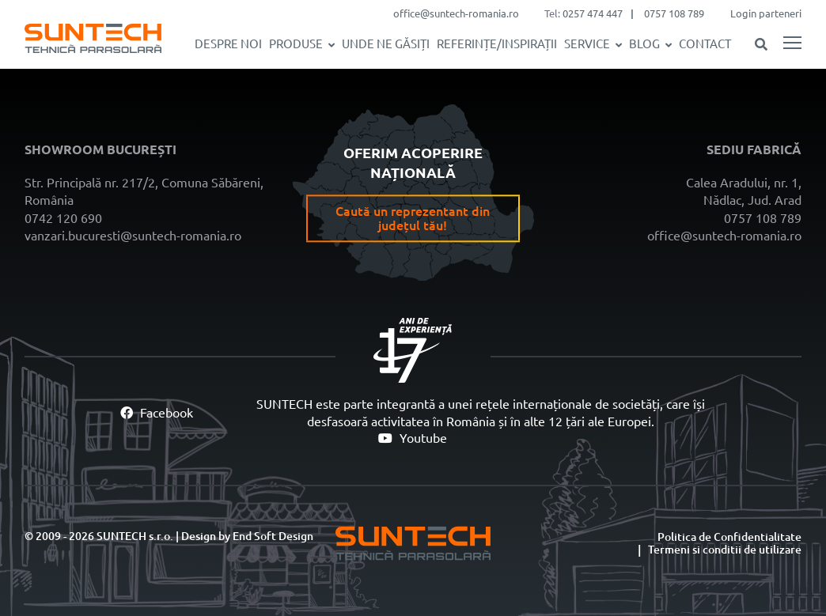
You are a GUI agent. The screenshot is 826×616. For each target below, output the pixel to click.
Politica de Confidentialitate (729, 537)
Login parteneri (765, 13)
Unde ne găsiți (386, 44)
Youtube (412, 438)
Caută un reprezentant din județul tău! (412, 218)
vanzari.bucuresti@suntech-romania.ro (133, 236)
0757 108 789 (674, 13)
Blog (644, 44)
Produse (296, 44)
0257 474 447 (593, 13)
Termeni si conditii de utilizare (724, 549)
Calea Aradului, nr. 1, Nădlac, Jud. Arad (743, 191)
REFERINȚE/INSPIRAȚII (497, 44)
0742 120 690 (63, 218)
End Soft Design (273, 536)
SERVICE (587, 44)
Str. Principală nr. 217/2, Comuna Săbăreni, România (144, 191)
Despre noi (228, 44)
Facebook (156, 413)
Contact (705, 44)
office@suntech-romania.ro (456, 13)
